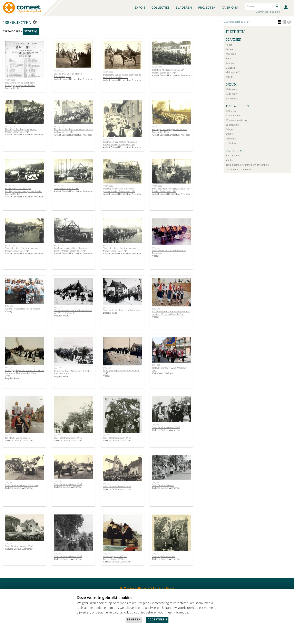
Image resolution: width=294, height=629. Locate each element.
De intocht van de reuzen (17, 438)
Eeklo (229, 58)
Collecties (160, 7)
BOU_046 (156, 309)
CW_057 (57, 481)
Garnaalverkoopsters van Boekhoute (22, 309)
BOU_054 (107, 368)
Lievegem (231, 68)
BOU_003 (156, 248)
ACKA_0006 (10, 127)
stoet (30, 31)
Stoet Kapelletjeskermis (163, 556)
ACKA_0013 (157, 186)
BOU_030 (9, 306)
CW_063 (57, 554)
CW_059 (155, 483)
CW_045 (8, 435)
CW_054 (106, 435)
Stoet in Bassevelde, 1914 (66, 188)
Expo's (140, 7)
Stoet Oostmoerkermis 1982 (68, 556)
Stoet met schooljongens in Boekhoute (122, 310)
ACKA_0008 (108, 139)
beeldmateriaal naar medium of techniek (247, 165)
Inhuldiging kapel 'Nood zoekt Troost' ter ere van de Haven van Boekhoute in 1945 (24, 373)
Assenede (231, 54)
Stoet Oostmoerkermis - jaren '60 (21, 485)
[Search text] (259, 6)
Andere (229, 49)
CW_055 (155, 425)
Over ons (230, 7)
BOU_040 (107, 307)
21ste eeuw (232, 98)
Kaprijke (230, 63)
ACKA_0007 (59, 127)
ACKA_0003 (108, 72)
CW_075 (106, 554)
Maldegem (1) (233, 72)
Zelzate (229, 77)
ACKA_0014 (10, 245)
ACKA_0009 (157, 127)
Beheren (134, 619)
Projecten (207, 7)
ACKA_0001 (10, 80)
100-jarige (231, 111)
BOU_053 (58, 368)
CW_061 (8, 543)
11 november (233, 115)
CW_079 (155, 554)
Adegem (230, 129)
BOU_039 (58, 308)
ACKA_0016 (108, 245)
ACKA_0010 (10, 186)
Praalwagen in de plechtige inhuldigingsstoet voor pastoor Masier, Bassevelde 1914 (23, 191)
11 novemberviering (236, 120)
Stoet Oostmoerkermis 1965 (68, 484)
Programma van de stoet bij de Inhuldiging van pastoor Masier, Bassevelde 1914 (20, 85)
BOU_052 (9, 368)
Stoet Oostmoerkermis (163, 485)
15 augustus (232, 125)
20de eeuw (231, 94)
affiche (229, 134)
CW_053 (57, 435)
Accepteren (157, 619)
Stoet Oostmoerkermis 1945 (68, 438)
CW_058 (106, 484)
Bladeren (184, 7)
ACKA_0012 (108, 186)
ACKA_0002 (59, 71)
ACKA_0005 (157, 67)
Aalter (229, 44)
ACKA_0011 (59, 186)
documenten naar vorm (238, 169)
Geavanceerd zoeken (268, 12)
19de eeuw (231, 89)
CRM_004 (156, 365)
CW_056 (8, 483)
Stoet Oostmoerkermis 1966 (19, 546)
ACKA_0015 (59, 245)
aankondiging (233, 155)
